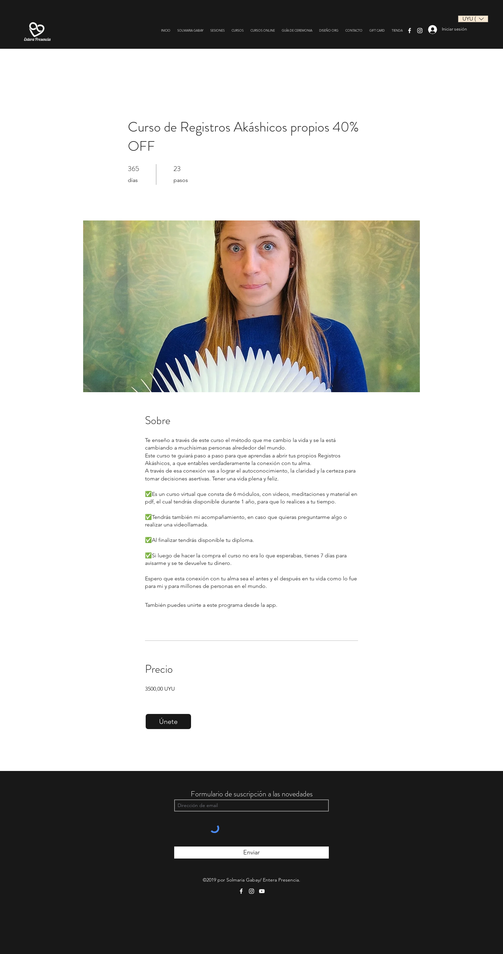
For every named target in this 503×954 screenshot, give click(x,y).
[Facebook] (409, 30)
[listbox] (473, 18)
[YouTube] (261, 891)
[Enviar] (251, 853)
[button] (473, 18)
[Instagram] (419, 30)
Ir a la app (290, 605)
